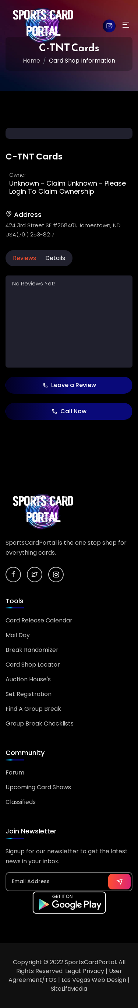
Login (17, 191)
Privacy (93, 971)
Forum (15, 772)
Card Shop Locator (33, 664)
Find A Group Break (33, 709)
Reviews (24, 258)
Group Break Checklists (40, 723)
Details (55, 258)
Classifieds (21, 802)
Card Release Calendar (39, 620)
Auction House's (28, 679)
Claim (56, 183)
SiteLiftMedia (69, 988)
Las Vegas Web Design (93, 980)
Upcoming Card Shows (38, 787)
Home (31, 60)
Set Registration (29, 694)
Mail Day (18, 635)
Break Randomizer (32, 650)
